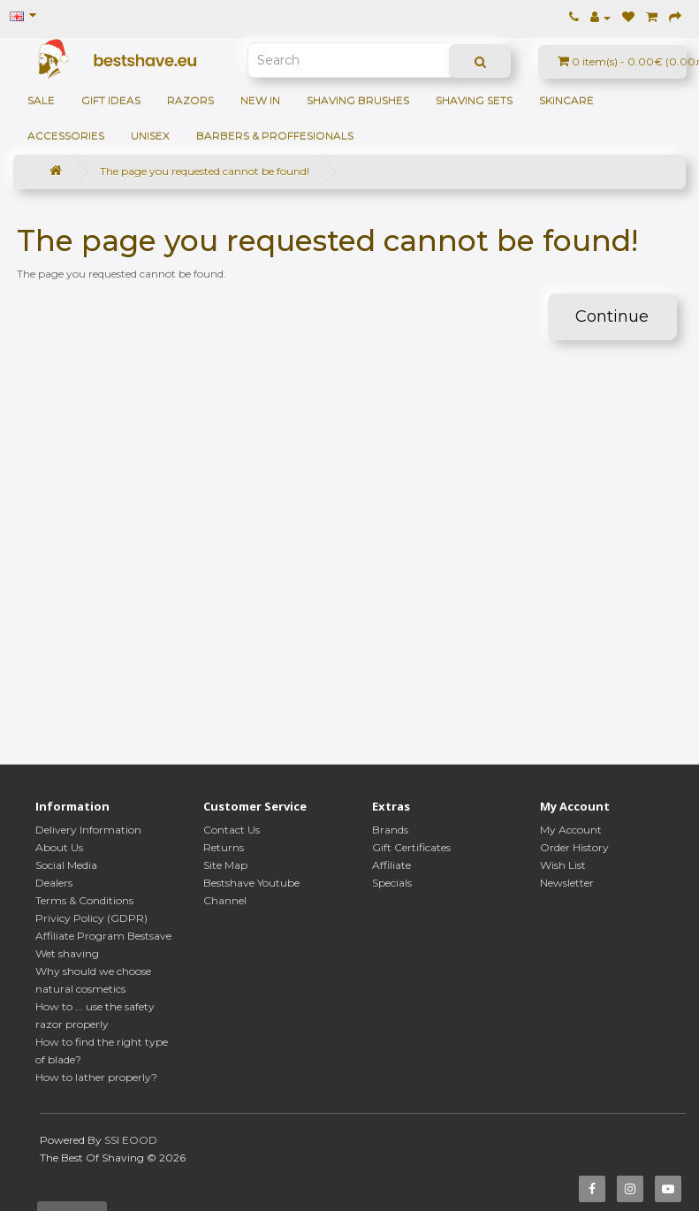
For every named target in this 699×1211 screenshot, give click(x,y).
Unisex (150, 135)
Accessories (65, 135)
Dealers (53, 882)
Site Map (225, 865)
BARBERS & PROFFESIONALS (274, 135)
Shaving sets (474, 100)
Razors (190, 100)
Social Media (66, 865)
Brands (390, 829)
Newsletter (567, 882)
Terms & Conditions (84, 900)
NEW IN (260, 100)
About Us (59, 847)
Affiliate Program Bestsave (103, 935)
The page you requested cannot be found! (204, 171)
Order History (574, 847)
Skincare (566, 100)
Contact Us (231, 829)
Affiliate (391, 865)
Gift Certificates (411, 847)
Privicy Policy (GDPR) (91, 918)
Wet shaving (67, 953)
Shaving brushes (358, 100)
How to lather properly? (96, 1077)
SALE (41, 100)
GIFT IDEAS (111, 100)
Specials (392, 882)
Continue (612, 316)
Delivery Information (88, 829)
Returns (223, 847)
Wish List (563, 865)
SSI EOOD (130, 1139)
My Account (571, 829)
